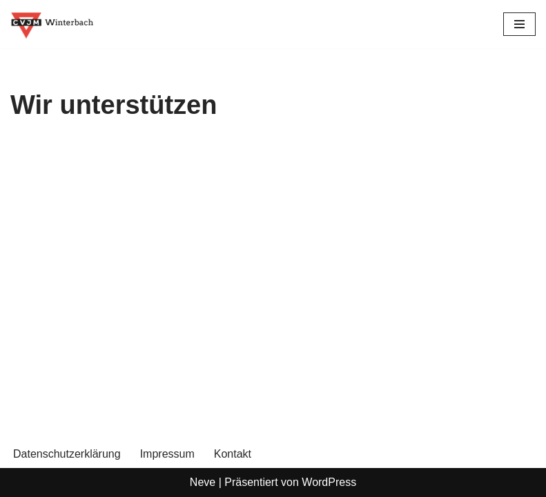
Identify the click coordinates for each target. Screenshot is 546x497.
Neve (202, 482)
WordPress (329, 482)
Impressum (167, 454)
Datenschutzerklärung (67, 454)
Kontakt (232, 454)
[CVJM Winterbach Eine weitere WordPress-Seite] (51, 24)
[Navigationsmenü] (519, 24)
